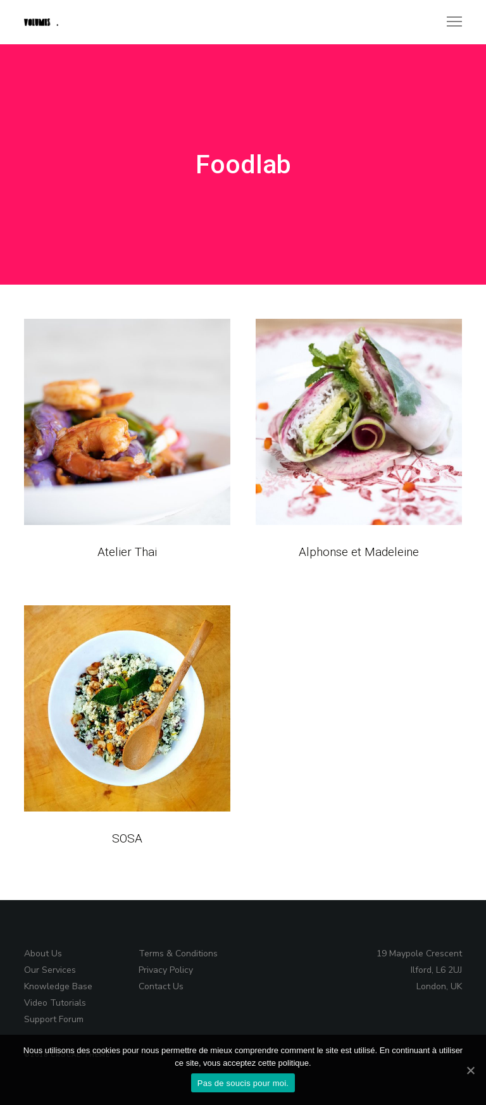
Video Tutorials (55, 1003)
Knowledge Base (58, 986)
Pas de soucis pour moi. (243, 1083)
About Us (43, 954)
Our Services (50, 970)
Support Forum (54, 1019)
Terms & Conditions (178, 954)
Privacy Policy (166, 970)
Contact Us (161, 986)
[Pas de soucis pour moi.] (470, 1070)
